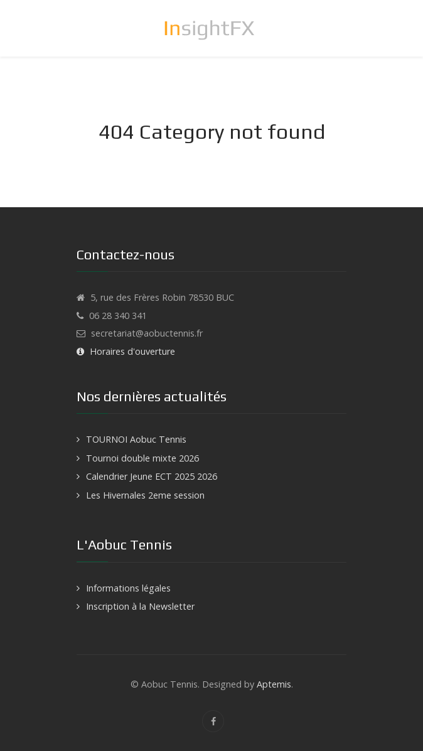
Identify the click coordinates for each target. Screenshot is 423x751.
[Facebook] (213, 721)
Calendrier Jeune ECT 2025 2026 (151, 476)
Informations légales (128, 588)
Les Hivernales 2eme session (145, 495)
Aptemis (274, 684)
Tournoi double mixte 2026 (142, 458)
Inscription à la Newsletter (140, 606)
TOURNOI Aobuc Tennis (136, 439)
